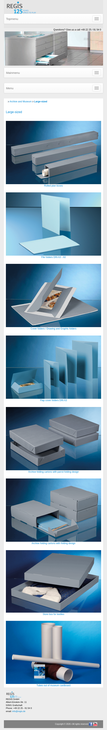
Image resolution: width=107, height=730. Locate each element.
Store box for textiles (53, 614)
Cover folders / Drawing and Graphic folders (53, 328)
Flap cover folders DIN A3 (53, 400)
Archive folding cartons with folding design (53, 543)
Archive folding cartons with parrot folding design (53, 471)
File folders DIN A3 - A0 (53, 257)
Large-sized (40, 101)
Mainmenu (13, 72)
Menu (10, 88)
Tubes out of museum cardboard (54, 685)
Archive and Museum (21, 101)
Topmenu (12, 19)
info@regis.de (18, 711)
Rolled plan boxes (53, 185)
